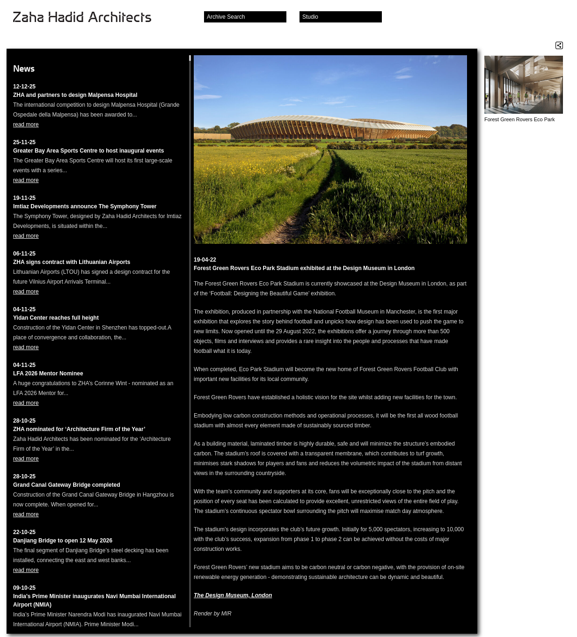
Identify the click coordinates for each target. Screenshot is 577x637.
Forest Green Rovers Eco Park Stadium (519, 120)
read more (26, 124)
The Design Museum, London (233, 595)
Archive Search (226, 17)
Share (559, 45)
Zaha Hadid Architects (89, 17)
